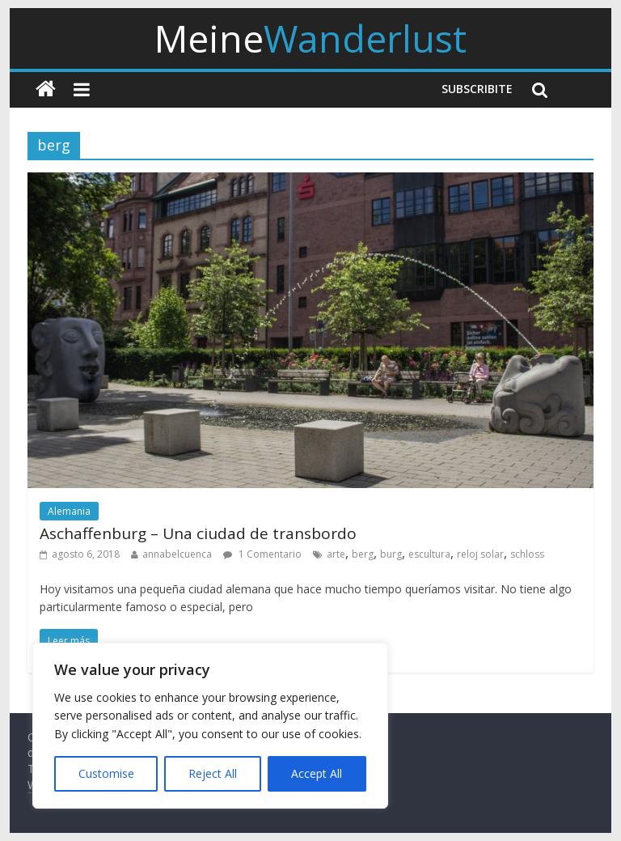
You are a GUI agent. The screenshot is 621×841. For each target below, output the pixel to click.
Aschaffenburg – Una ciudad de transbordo (198, 533)
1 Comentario (262, 554)
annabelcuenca (177, 554)
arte (336, 554)
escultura (429, 554)
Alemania (69, 511)
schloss (527, 554)
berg (363, 554)
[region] (210, 726)
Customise (106, 773)
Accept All (316, 773)
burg (391, 554)
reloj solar (480, 554)
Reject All (212, 773)
